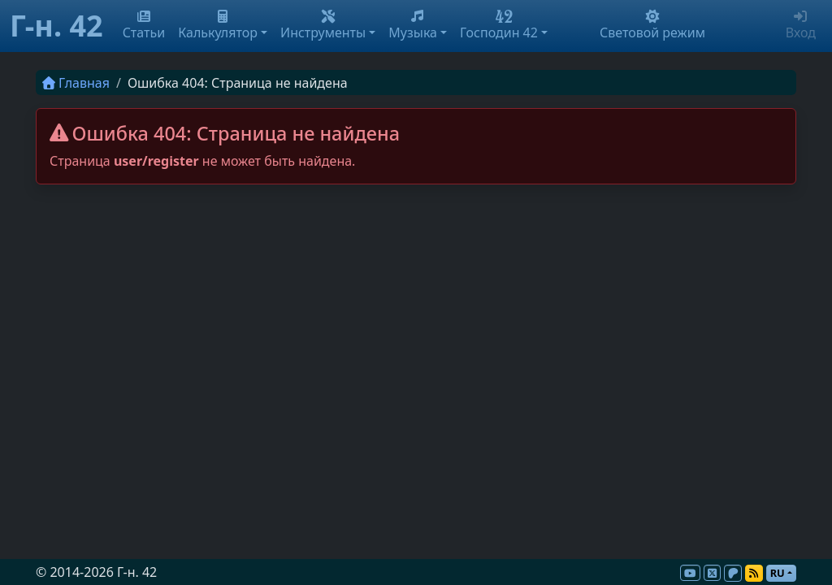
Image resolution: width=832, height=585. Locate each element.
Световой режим (652, 25)
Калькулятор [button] (218, 25)
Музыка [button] (412, 25)
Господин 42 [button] (499, 25)
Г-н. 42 (56, 26)
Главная (76, 83)
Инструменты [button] (323, 25)
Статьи (144, 25)
